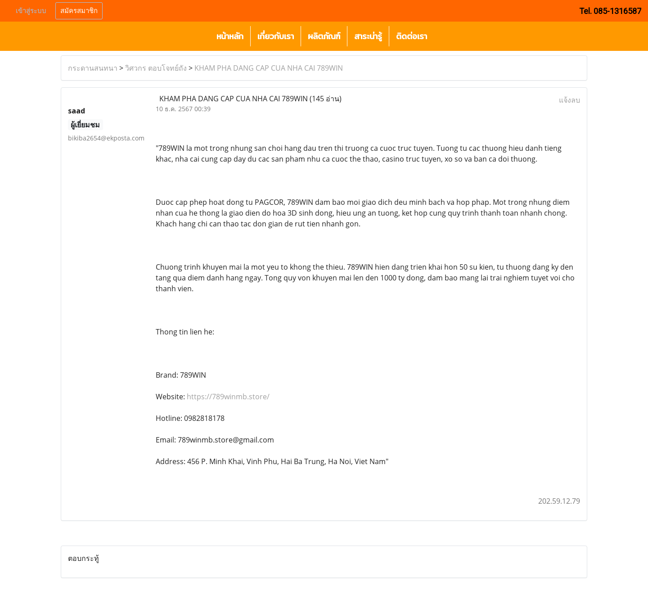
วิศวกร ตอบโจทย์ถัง (156, 68)
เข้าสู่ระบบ (31, 11)
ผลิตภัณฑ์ (324, 36)
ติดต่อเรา (411, 36)
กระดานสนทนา (92, 68)
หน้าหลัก (229, 36)
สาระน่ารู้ (368, 36)
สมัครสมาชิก (79, 11)
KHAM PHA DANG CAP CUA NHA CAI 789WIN (268, 68)
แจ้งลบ (569, 100)
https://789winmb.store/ (228, 397)
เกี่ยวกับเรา (275, 36)
